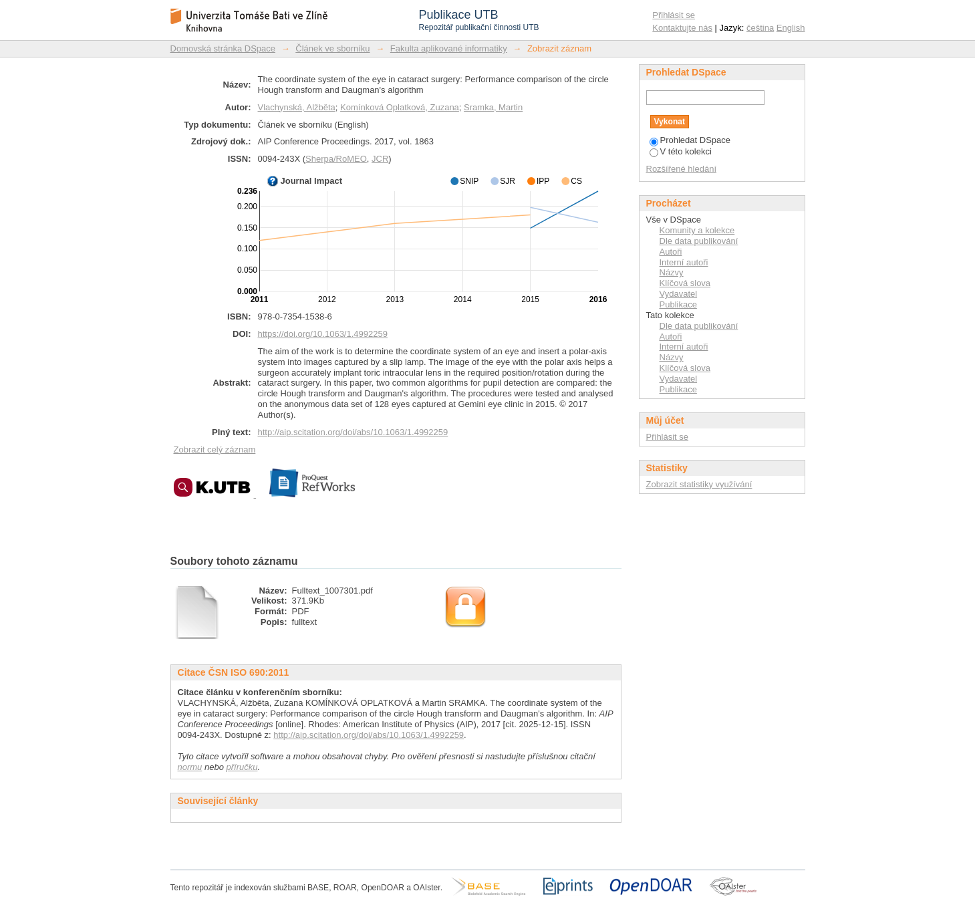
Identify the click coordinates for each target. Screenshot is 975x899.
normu (190, 767)
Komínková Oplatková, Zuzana (399, 107)
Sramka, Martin (493, 107)
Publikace (678, 304)
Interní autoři (684, 262)
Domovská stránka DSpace (223, 48)
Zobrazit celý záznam (215, 449)
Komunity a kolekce (697, 230)
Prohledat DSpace (690, 140)
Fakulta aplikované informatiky (448, 48)
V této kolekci (681, 151)
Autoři (671, 252)
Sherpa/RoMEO (336, 159)
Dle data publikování (699, 241)
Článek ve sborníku (332, 48)
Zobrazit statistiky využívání (699, 484)
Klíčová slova (685, 283)
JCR (380, 159)
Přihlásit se (673, 15)
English (791, 28)
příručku (242, 767)
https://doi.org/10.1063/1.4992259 (323, 334)
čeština (760, 28)
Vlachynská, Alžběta (296, 107)
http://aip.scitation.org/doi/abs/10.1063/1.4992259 (353, 432)
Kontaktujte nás (682, 28)
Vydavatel (679, 294)
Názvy (672, 272)
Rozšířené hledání (681, 169)
